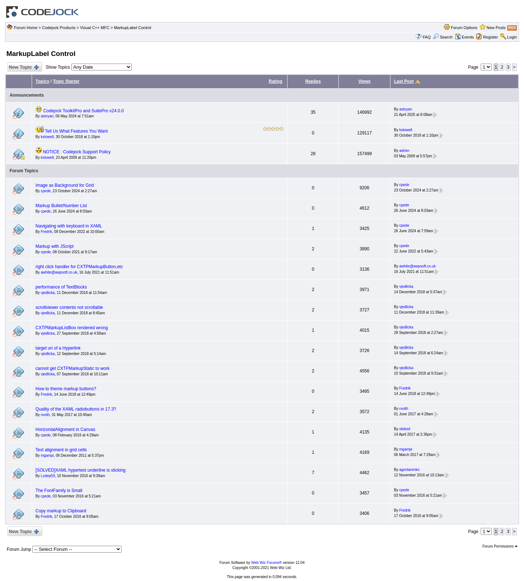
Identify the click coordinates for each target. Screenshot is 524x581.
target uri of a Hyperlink (58, 348)
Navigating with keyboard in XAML (69, 226)
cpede (46, 191)
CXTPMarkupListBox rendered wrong (72, 327)
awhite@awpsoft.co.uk (59, 272)
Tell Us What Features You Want (76, 131)
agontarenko (409, 470)
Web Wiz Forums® (266, 563)
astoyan (47, 116)
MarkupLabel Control (132, 27)
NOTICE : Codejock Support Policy (77, 151)
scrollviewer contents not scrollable (69, 307)
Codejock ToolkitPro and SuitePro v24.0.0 (83, 110)
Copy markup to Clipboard (61, 510)
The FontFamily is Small (59, 490)
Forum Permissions (500, 546)
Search (443, 37)
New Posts (496, 27)
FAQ (426, 37)
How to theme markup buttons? (66, 388)
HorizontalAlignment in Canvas (65, 429)
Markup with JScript (55, 246)
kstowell (47, 137)
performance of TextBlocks (61, 287)
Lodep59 (48, 476)
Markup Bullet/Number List (61, 205)
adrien (404, 151)
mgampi (47, 455)
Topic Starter (66, 81)
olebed (404, 429)
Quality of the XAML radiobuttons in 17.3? (76, 409)
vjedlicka (48, 293)
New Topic (23, 67)
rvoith (45, 415)
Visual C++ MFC (95, 27)
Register (490, 37)
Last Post (404, 81)
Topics (42, 81)
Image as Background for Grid (65, 185)
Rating (275, 81)
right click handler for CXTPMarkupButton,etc (79, 266)
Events (464, 37)
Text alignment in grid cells (61, 449)
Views (364, 81)
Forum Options (464, 27)
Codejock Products (58, 27)
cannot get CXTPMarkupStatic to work (73, 368)
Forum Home (25, 27)
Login (512, 37)
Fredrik (46, 232)
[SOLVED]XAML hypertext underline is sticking (81, 470)
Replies (313, 81)
